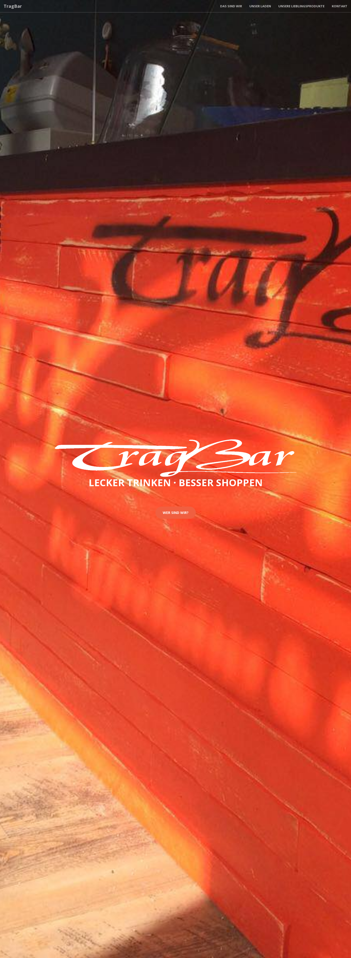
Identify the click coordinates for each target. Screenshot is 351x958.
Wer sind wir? (176, 512)
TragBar (13, 6)
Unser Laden (260, 6)
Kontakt (339, 6)
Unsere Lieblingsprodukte (301, 6)
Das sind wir (231, 6)
